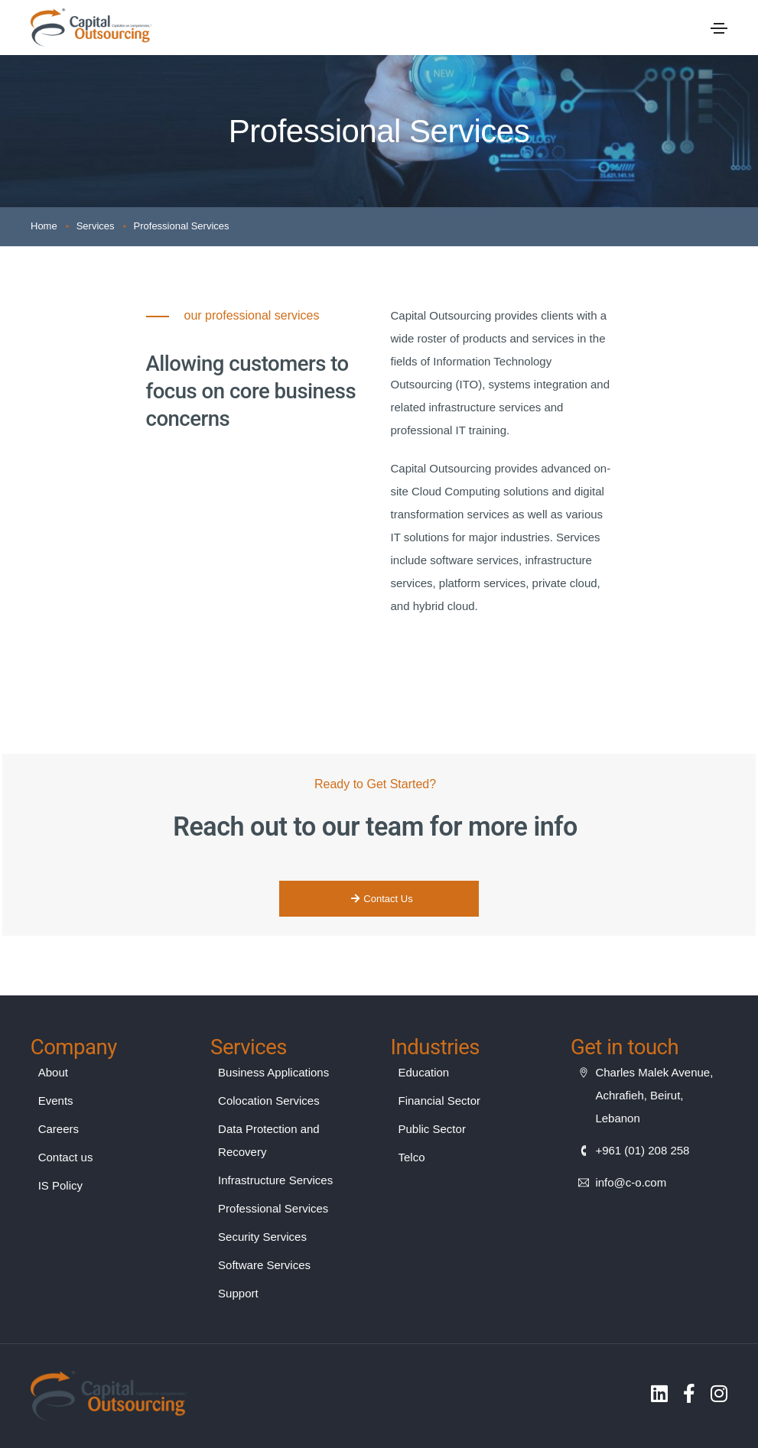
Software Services (264, 1264)
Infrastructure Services (275, 1180)
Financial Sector (440, 1100)
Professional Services (273, 1208)
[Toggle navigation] (719, 28)
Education (424, 1072)
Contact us (65, 1157)
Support (238, 1293)
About (53, 1072)
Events (55, 1100)
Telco (412, 1157)
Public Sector (432, 1128)
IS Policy (60, 1185)
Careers (58, 1128)
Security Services (262, 1236)
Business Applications (273, 1072)
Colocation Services (269, 1100)
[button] (378, 899)
